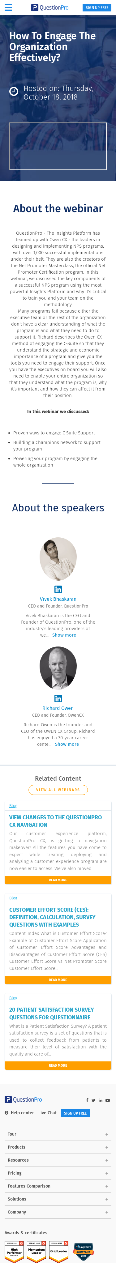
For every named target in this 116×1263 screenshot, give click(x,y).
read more (58, 980)
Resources (18, 1160)
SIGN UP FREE (97, 8)
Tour (12, 1134)
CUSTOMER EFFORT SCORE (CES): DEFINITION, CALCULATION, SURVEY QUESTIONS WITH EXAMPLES (52, 917)
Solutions (17, 1199)
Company (17, 1212)
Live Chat (47, 1113)
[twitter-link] (94, 1100)
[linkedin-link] (100, 1100)
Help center (19, 1113)
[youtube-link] (107, 1100)
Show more (64, 635)
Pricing (15, 1173)
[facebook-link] (87, 1100)
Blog (13, 805)
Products (16, 1147)
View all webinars (58, 790)
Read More (58, 880)
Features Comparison (29, 1186)
